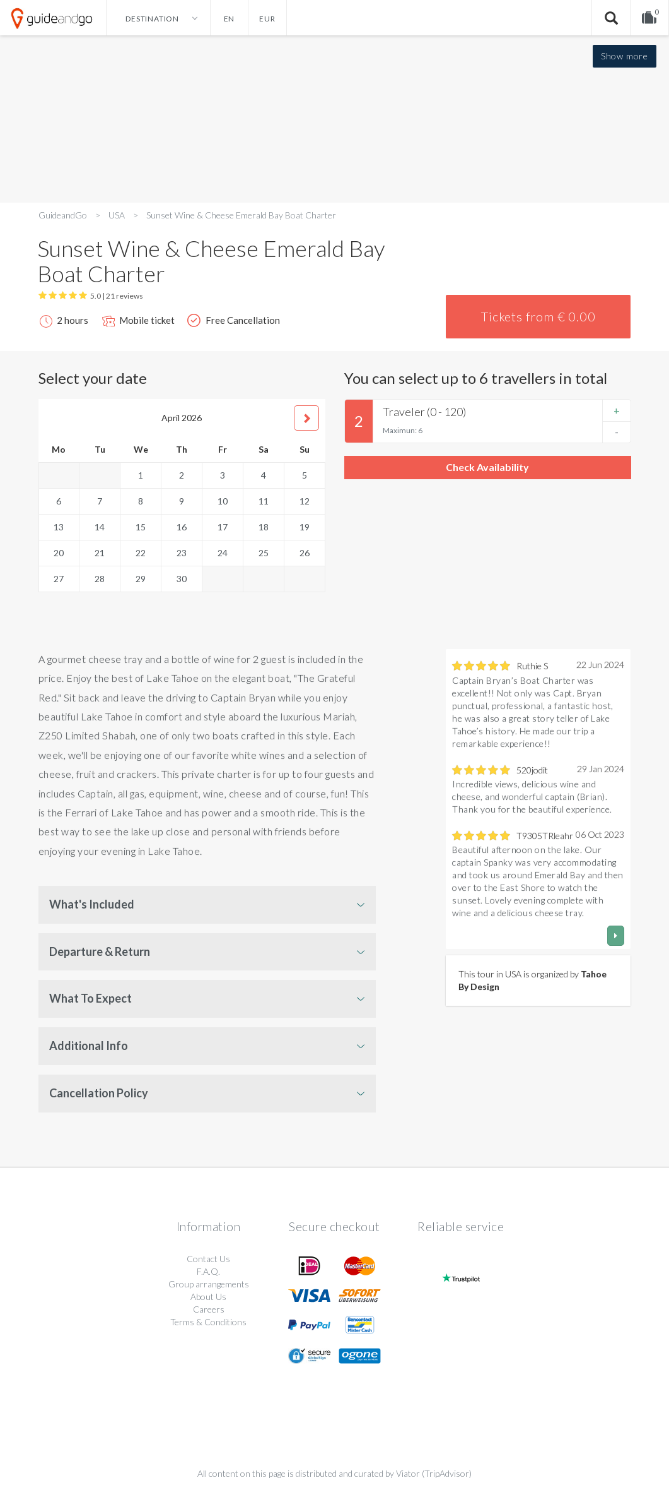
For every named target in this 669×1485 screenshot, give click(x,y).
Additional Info (88, 1046)
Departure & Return (99, 951)
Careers (208, 1309)
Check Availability (487, 467)
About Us (208, 1296)
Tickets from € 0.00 (538, 316)
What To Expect (90, 998)
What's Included (91, 904)
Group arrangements (208, 1284)
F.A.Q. (208, 1271)
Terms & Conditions (208, 1321)
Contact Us (208, 1258)
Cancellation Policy (98, 1093)
